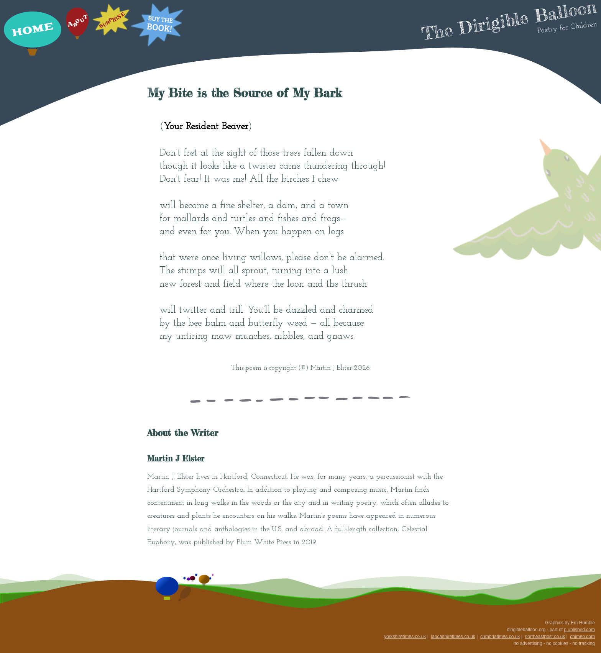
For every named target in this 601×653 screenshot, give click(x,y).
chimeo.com (582, 636)
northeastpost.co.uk (545, 636)
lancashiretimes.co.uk (453, 636)
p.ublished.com (579, 629)
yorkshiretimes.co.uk (405, 636)
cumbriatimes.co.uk (500, 636)
